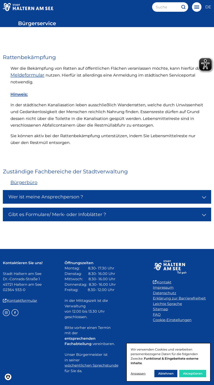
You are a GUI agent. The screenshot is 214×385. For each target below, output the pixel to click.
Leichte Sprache (167, 304)
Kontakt (162, 282)
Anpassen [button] (138, 373)
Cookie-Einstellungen (172, 320)
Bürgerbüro (23, 182)
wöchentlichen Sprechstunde (91, 365)
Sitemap (160, 309)
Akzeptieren (192, 373)
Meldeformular (27, 75)
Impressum (163, 287)
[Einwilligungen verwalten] (8, 377)
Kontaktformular (20, 300)
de (208, 7)
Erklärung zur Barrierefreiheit (179, 298)
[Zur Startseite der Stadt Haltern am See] (28, 7)
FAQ (157, 314)
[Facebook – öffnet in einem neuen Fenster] (15, 312)
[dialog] (168, 362)
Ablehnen (166, 373)
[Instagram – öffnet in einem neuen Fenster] (6, 312)
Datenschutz (164, 293)
